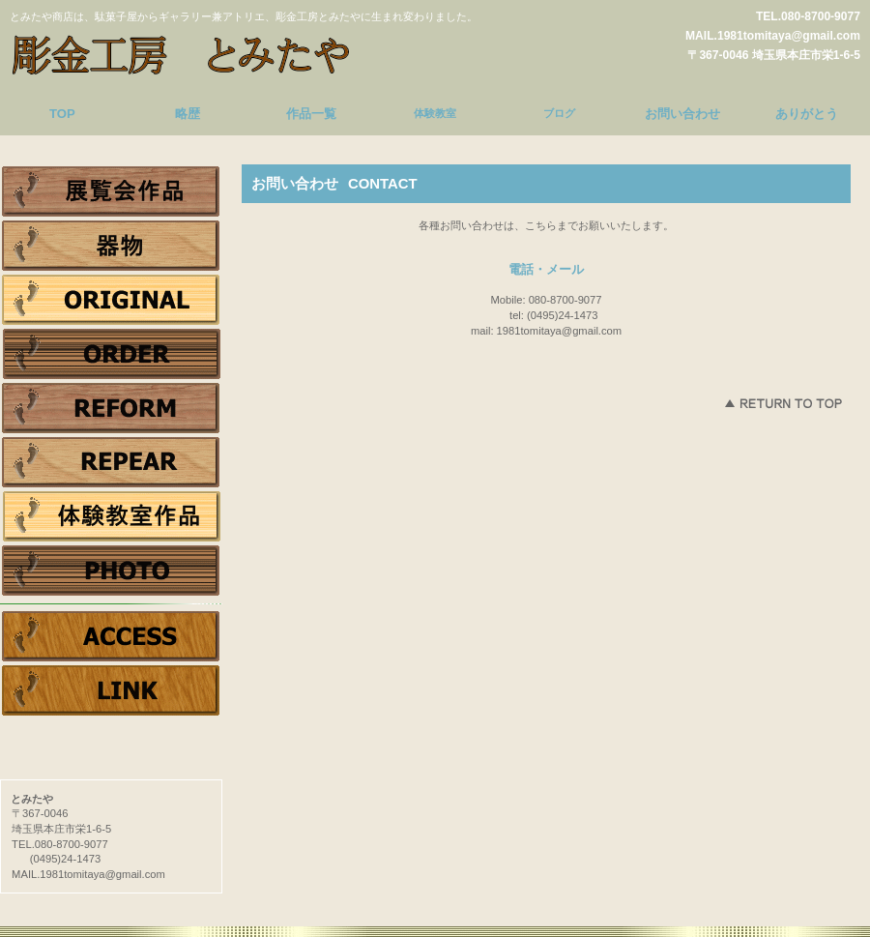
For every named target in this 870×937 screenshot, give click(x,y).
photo (111, 570)
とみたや (188, 52)
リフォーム (111, 408)
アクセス (111, 636)
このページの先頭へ (783, 403)
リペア (111, 462)
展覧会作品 (111, 191)
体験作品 (111, 516)
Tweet (111, 723)
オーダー (111, 354)
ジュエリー (111, 300)
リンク (111, 690)
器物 (111, 246)
